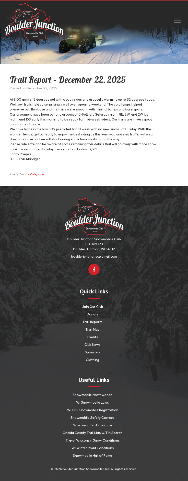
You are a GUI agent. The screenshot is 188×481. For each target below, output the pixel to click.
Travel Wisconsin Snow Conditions (93, 440)
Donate (92, 314)
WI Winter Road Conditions (92, 448)
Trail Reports (34, 174)
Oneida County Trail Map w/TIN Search (92, 433)
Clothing (92, 360)
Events (92, 337)
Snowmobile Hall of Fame (92, 455)
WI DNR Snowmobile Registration (92, 410)
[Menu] (177, 21)
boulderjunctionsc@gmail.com (94, 256)
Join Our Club (92, 306)
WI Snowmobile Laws (92, 402)
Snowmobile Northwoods (92, 395)
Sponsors (92, 352)
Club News (92, 344)
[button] (94, 269)
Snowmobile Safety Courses (92, 417)
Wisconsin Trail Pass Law (92, 425)
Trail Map (92, 329)
